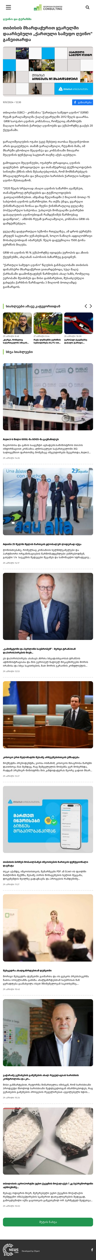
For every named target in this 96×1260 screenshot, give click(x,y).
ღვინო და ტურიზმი (17, 19)
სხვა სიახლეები (19, 352)
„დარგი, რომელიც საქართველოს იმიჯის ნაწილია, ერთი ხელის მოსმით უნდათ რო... (15, 341)
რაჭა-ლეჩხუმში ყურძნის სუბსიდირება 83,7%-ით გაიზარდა (47, 341)
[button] (85, 306)
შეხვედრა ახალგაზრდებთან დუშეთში (27, 970)
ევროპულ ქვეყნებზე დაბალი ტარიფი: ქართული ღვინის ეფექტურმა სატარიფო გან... (76, 341)
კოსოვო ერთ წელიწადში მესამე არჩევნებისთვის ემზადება (41, 757)
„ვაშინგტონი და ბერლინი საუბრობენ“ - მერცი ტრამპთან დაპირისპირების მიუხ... (39, 650)
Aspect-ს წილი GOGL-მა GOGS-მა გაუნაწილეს (31, 439)
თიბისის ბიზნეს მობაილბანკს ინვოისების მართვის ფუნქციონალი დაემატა (45, 863)
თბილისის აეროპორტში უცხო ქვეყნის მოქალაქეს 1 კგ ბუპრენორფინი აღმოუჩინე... (48, 1185)
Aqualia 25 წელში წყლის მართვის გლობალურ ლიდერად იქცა (42, 544)
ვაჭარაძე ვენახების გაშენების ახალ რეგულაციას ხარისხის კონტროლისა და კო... (41, 1077)
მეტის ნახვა (48, 1222)
